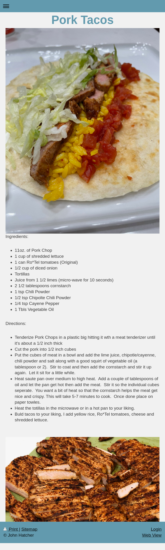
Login (156, 529)
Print (11, 529)
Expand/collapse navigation (82, 6)
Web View (152, 535)
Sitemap (29, 529)
